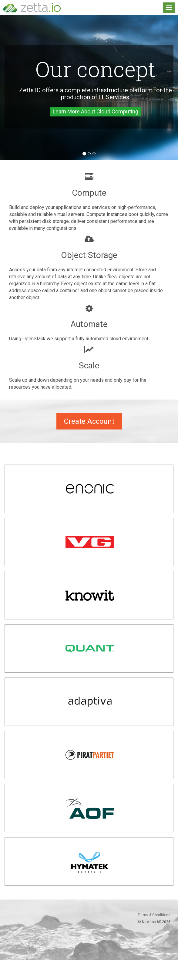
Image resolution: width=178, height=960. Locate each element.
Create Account (89, 421)
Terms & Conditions (154, 915)
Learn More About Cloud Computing (95, 111)
